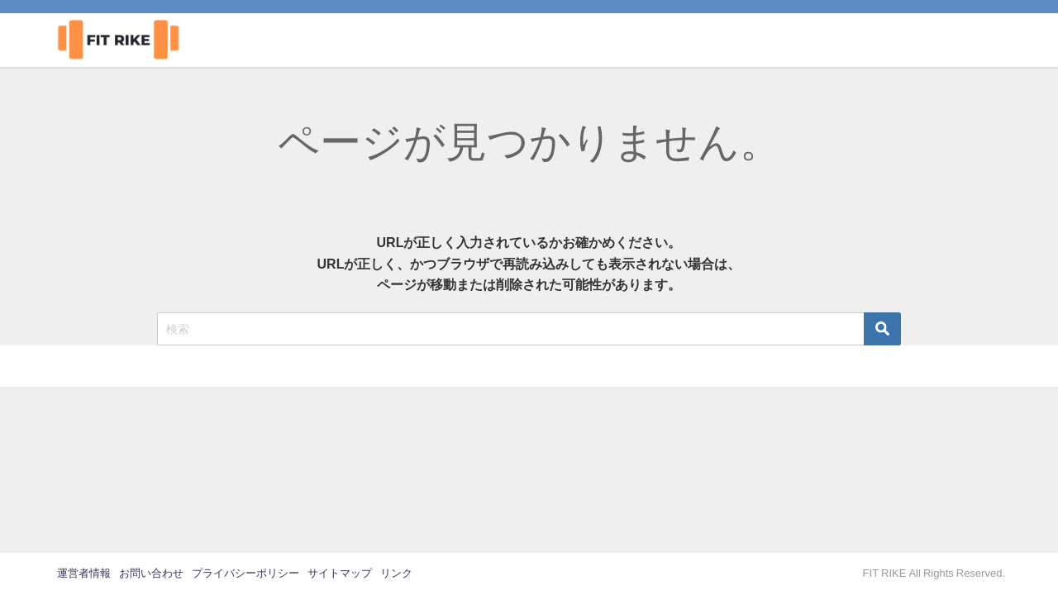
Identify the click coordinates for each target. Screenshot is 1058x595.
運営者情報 (84, 573)
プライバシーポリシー (245, 573)
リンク (396, 573)
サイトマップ (339, 573)
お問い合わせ (151, 573)
